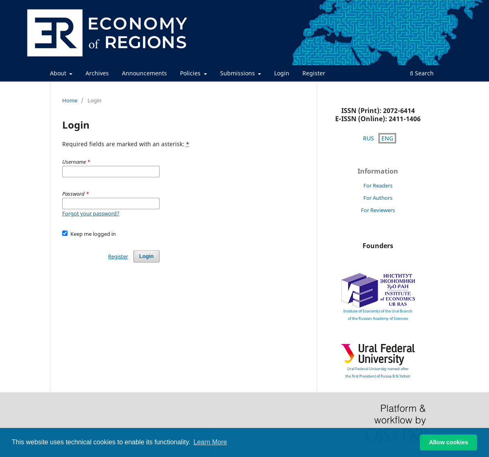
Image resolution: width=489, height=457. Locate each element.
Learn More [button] (210, 442)
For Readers (377, 185)
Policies (191, 73)
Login (281, 73)
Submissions (238, 73)
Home (69, 100)
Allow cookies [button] (448, 442)
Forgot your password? (90, 213)
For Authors (377, 197)
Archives (97, 73)
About (59, 73)
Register (313, 73)
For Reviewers (378, 210)
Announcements (144, 73)
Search (422, 73)
